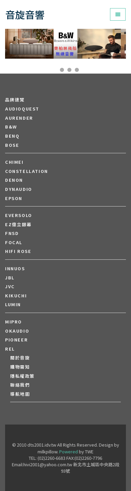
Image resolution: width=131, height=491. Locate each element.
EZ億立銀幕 (18, 224)
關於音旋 (20, 357)
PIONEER (16, 339)
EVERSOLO (18, 215)
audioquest (22, 108)
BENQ (12, 136)
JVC (10, 286)
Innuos (15, 268)
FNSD (12, 233)
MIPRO (13, 321)
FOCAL (13, 242)
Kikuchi (16, 295)
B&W (11, 126)
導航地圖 (20, 394)
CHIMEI (14, 162)
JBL (10, 277)
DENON (14, 180)
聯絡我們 (20, 384)
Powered (68, 451)
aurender (19, 118)
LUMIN (13, 304)
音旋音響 (25, 14)
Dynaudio (18, 189)
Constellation (26, 171)
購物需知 (20, 367)
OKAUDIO (17, 331)
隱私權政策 (22, 376)
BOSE (12, 145)
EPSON (13, 198)
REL (10, 349)
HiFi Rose (18, 251)
